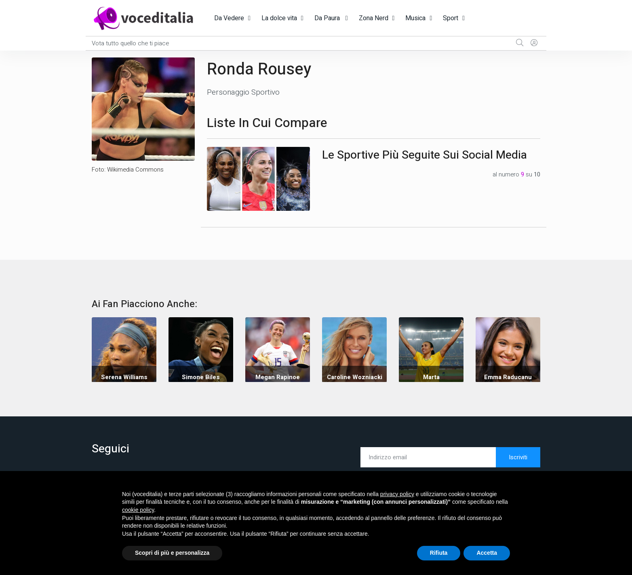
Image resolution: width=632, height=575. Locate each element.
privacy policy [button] (397, 494)
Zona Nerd (373, 18)
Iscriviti (518, 457)
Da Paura (327, 18)
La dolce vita (279, 18)
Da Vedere (229, 18)
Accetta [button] (486, 553)
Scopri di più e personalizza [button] (172, 553)
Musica (415, 18)
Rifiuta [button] (439, 553)
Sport (450, 18)
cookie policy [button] (138, 510)
